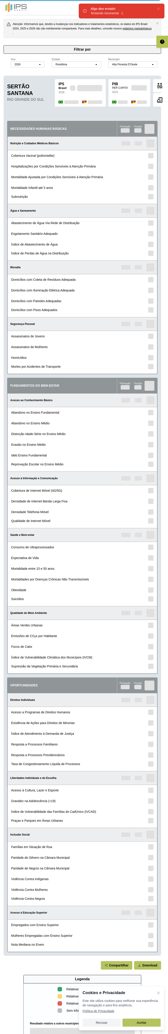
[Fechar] (158, 992)
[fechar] (158, 8)
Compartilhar (117, 965)
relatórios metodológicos (136, 28)
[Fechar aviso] (157, 23)
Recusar (101, 1022)
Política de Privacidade (98, 1011)
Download (147, 965)
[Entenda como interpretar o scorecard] (162, 42)
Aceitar (142, 1022)
